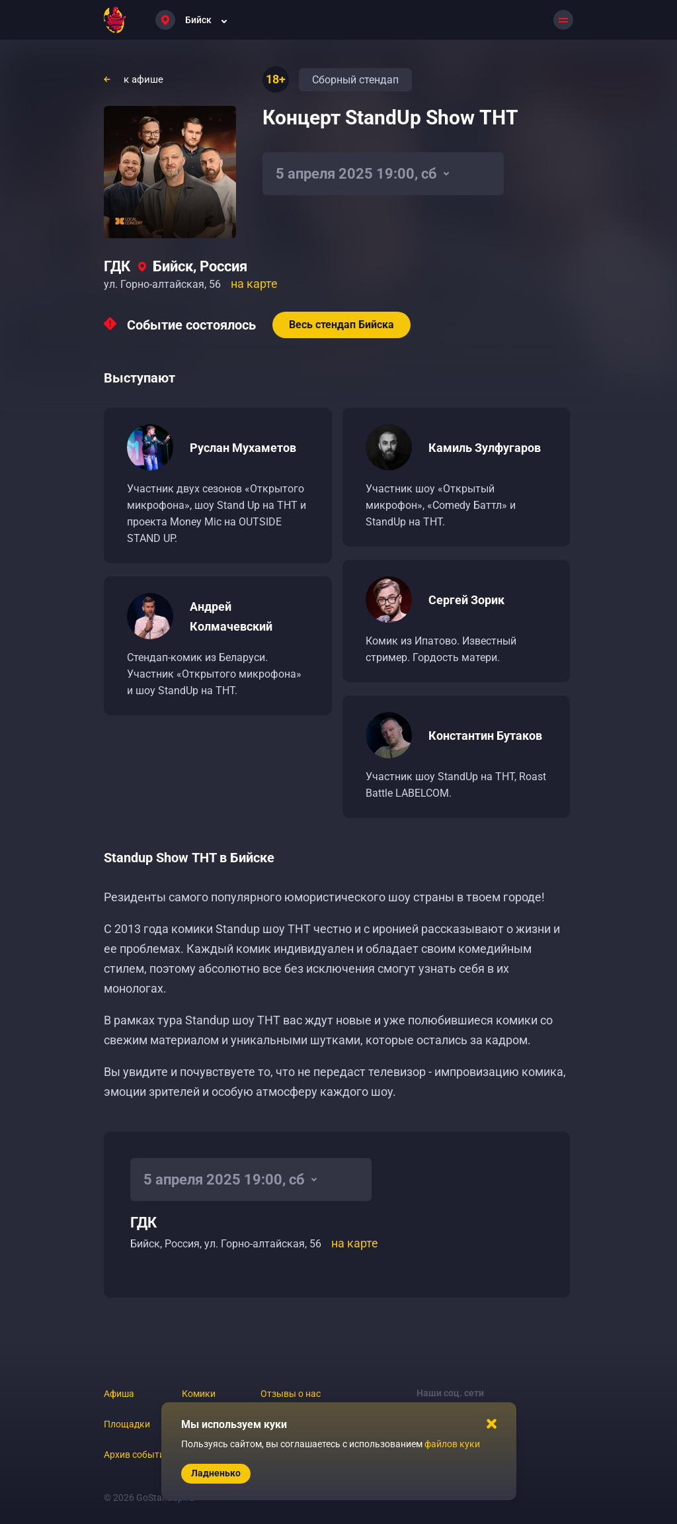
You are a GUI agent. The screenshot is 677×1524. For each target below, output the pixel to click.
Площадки (127, 1424)
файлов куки (452, 1444)
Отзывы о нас (290, 1393)
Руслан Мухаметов (243, 448)
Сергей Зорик (466, 600)
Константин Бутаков (485, 735)
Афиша (119, 1393)
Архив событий (137, 1454)
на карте (254, 284)
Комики (199, 1393)
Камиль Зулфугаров (484, 448)
